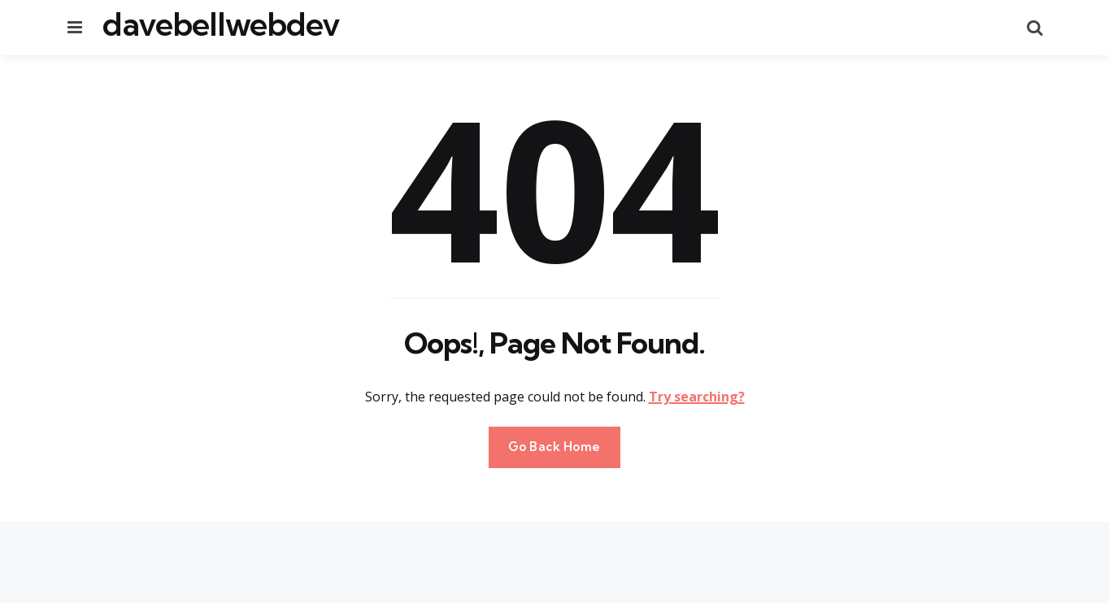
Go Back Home (554, 446)
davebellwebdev (221, 24)
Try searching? (697, 397)
